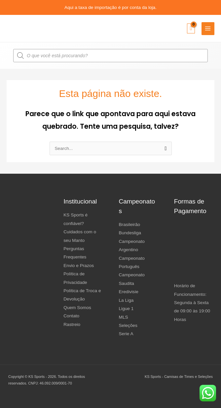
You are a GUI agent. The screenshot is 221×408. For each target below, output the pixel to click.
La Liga (126, 300)
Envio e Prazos (78, 265)
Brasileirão (129, 224)
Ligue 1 (126, 308)
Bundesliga (130, 232)
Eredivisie (128, 291)
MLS (123, 317)
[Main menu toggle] (208, 28)
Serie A (126, 333)
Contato (71, 315)
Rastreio (71, 324)
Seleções (128, 325)
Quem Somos (77, 307)
